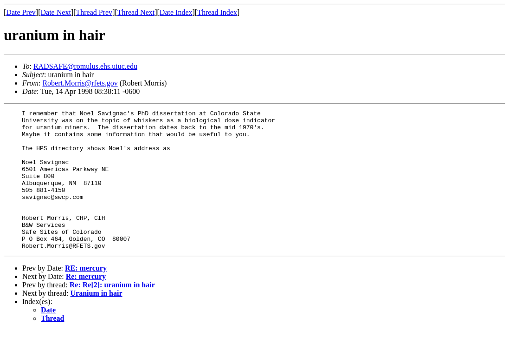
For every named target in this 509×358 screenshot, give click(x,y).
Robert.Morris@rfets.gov (79, 83)
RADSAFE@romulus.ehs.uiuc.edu (85, 66)
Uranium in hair (96, 321)
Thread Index (217, 12)
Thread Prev (94, 12)
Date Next (56, 12)
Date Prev (21, 12)
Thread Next (136, 12)
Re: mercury (86, 304)
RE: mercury (86, 296)
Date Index (176, 12)
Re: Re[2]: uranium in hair (112, 313)
